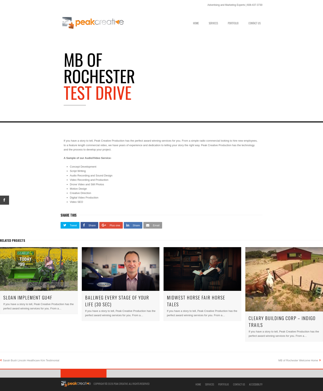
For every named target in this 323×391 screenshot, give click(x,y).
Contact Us (239, 384)
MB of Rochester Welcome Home (299, 360)
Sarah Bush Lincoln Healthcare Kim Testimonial (29, 360)
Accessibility (255, 384)
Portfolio (223, 384)
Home (198, 384)
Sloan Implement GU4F (27, 297)
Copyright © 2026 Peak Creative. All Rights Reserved (122, 383)
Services (209, 384)
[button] (70, 225)
